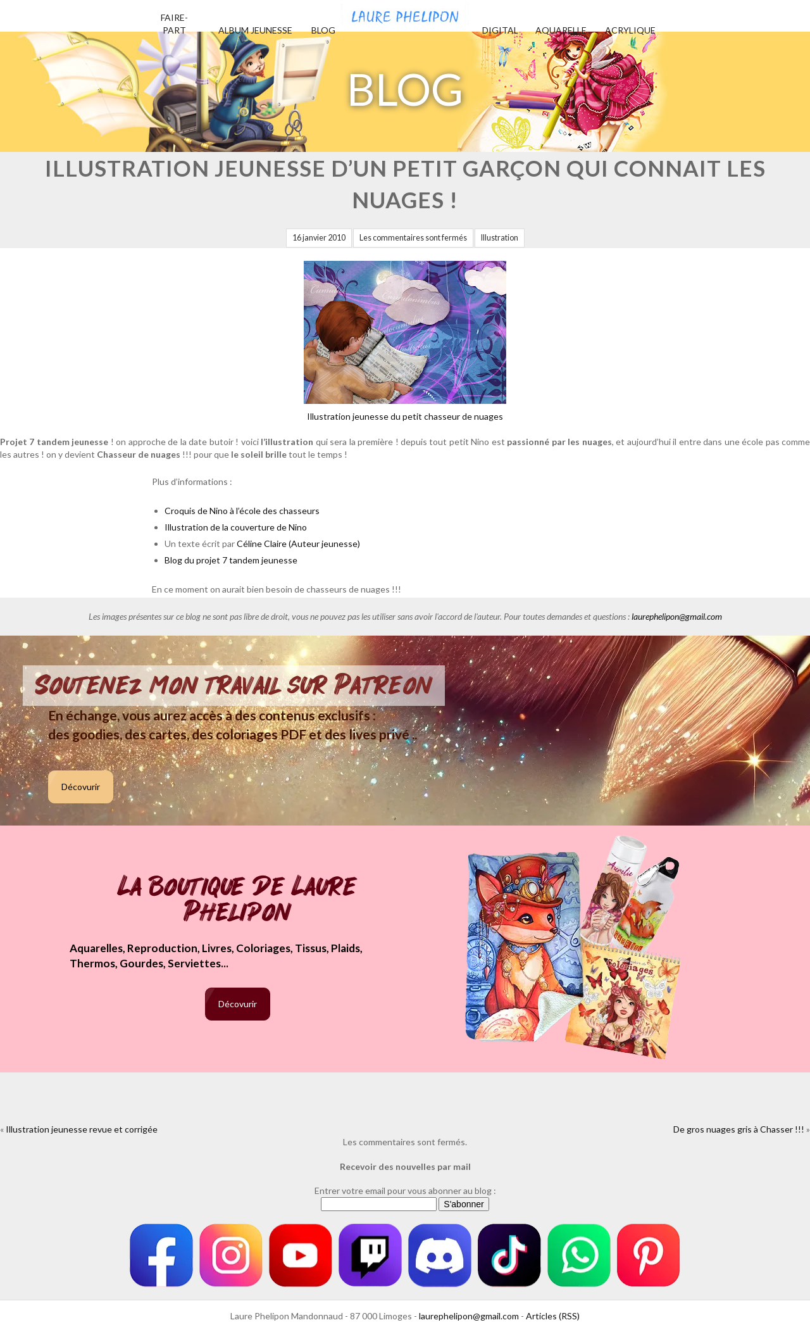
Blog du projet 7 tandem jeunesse (231, 560)
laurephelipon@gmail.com (677, 616)
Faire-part (174, 23)
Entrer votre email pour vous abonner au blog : (405, 1190)
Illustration (499, 237)
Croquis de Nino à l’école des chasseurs (242, 510)
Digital (500, 30)
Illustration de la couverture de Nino (236, 527)
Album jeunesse (255, 30)
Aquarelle (561, 30)
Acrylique (630, 30)
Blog (323, 30)
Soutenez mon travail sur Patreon (233, 685)
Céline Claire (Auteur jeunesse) (298, 543)
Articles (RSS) (553, 1315)
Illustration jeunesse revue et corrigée (82, 1129)
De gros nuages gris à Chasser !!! (738, 1129)
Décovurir (80, 786)
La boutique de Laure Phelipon (237, 900)
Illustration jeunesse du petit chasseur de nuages (405, 341)
